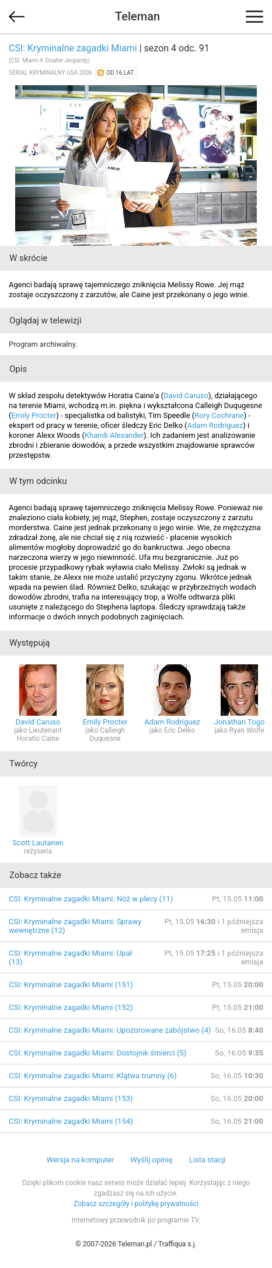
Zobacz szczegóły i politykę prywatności (136, 1204)
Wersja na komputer (80, 1159)
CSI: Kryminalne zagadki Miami (73, 48)
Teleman (137, 16)
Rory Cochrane (218, 415)
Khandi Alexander (114, 435)
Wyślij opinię (151, 1159)
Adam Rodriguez (215, 425)
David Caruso (185, 395)
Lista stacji (207, 1159)
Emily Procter (33, 415)
